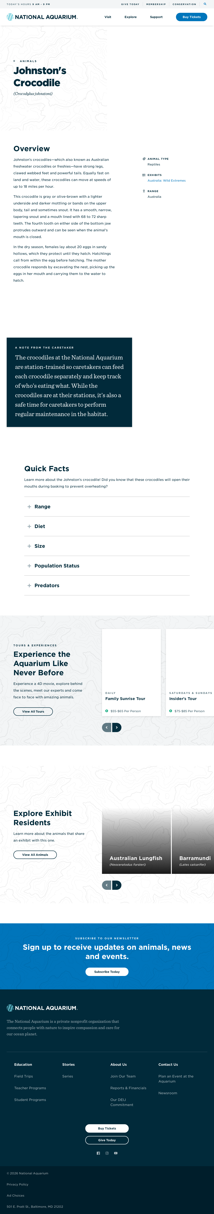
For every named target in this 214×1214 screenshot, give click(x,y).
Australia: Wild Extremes (167, 180)
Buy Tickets (107, 1128)
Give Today (107, 1140)
